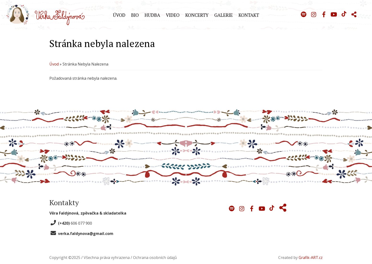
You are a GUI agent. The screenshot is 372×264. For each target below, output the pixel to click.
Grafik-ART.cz (311, 257)
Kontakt (248, 15)
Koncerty (197, 15)
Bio (135, 15)
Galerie (223, 15)
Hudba (152, 15)
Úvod (119, 15)
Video (173, 15)
